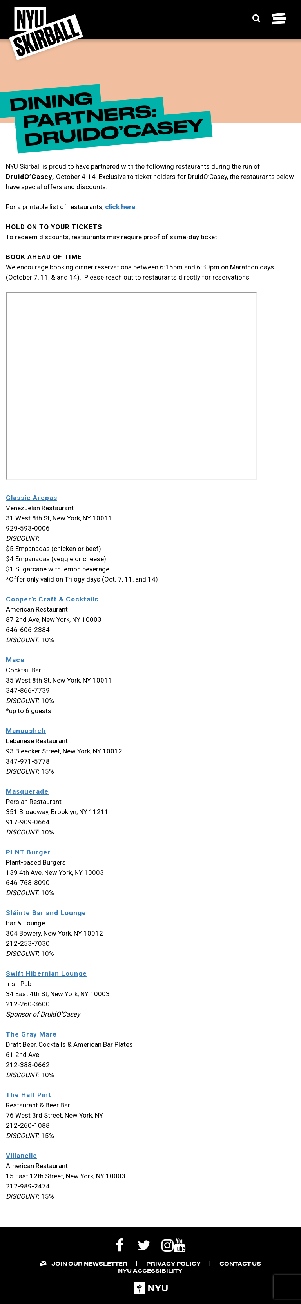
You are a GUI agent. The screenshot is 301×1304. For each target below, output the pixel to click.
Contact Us (240, 1263)
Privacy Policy (173, 1263)
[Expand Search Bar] (256, 18)
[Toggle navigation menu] (279, 18)
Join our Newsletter (89, 1263)
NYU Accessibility (150, 1270)
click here (120, 207)
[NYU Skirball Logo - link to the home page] (46, 33)
